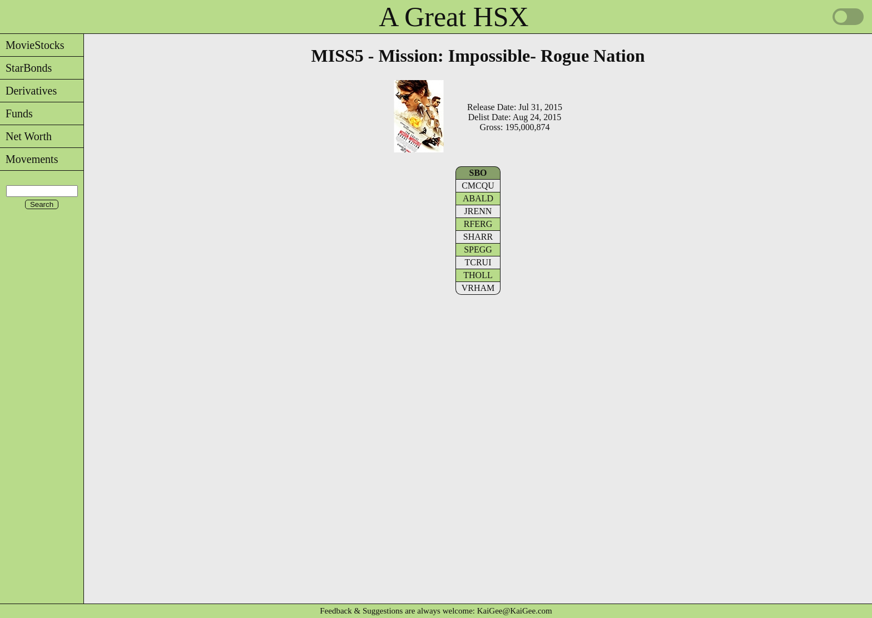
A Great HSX (453, 16)
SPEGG (478, 249)
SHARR (478, 236)
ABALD (478, 198)
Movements (29, 159)
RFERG (478, 224)
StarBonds (26, 68)
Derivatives (28, 91)
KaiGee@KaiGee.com (514, 610)
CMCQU (478, 185)
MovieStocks (32, 45)
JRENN (478, 211)
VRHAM (478, 288)
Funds (16, 113)
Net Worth (26, 136)
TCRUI (478, 262)
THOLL (477, 275)
